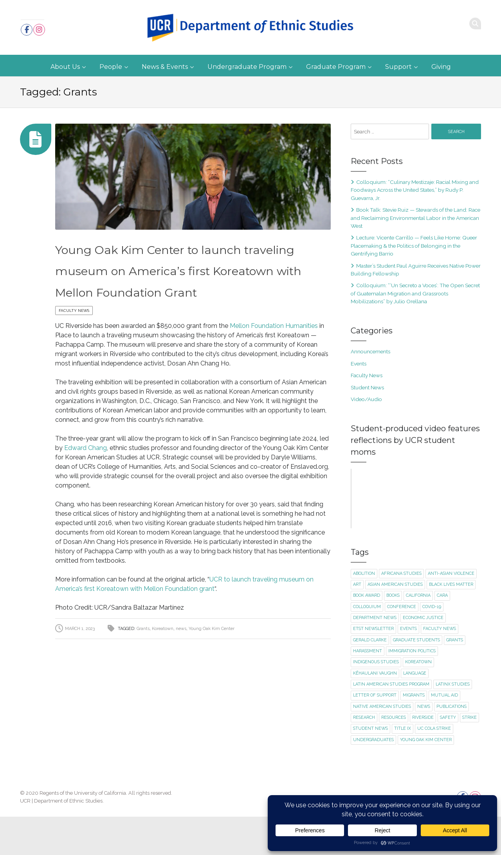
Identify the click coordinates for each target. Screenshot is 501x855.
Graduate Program (336, 66)
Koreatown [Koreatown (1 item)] (418, 700)
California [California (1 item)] (418, 634)
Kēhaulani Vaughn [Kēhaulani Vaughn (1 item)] (375, 711)
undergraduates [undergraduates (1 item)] (373, 778)
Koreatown (162, 650)
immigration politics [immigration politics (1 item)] (412, 689)
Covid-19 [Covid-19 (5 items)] (431, 645)
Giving (441, 66)
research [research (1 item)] (364, 755)
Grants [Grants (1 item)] (454, 678)
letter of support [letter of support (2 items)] (374, 733)
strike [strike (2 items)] (469, 755)
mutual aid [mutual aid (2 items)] (444, 733)
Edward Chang (85, 469)
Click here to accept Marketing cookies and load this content (416, 517)
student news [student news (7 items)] (370, 766)
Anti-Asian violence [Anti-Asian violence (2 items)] (451, 611)
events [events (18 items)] (408, 667)
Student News (367, 387)
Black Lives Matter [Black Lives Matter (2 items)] (451, 622)
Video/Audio (366, 399)
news (181, 650)
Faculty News (74, 332)
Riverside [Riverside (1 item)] (423, 755)
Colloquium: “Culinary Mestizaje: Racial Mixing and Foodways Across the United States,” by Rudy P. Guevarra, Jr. (415, 190)
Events (358, 363)
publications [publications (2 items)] (451, 744)
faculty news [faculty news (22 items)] (439, 667)
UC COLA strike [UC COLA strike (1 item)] (434, 766)
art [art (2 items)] (357, 622)
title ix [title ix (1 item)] (402, 766)
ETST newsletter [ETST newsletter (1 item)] (373, 667)
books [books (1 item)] (393, 634)
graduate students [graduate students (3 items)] (416, 678)
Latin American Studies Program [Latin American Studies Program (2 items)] (391, 722)
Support (398, 66)
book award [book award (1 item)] (366, 634)
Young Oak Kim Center (211, 650)
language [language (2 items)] (414, 711)
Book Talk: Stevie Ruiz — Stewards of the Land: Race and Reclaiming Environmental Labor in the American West (415, 218)
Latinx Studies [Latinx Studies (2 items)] (453, 722)
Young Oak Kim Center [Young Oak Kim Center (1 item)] (426, 778)
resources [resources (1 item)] (393, 755)
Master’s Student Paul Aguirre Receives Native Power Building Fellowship (416, 270)
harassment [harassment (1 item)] (367, 689)
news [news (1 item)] (423, 744)
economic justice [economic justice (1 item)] (423, 656)
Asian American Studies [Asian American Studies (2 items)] (395, 622)
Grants (143, 650)
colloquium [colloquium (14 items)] (367, 645)
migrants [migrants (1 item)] (414, 733)
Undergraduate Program (247, 66)
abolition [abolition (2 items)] (364, 611)
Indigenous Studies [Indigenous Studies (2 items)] (376, 700)
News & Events (165, 66)
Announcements (370, 351)
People (110, 66)
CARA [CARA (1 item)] (442, 634)
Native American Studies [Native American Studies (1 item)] (382, 744)
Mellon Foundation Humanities (274, 347)
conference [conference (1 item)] (401, 645)
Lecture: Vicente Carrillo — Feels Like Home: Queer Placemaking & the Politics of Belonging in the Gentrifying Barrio (414, 245)
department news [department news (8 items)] (374, 656)
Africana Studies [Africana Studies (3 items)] (401, 611)
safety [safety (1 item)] (448, 755)
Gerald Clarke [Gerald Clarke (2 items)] (370, 678)
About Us (65, 66)
